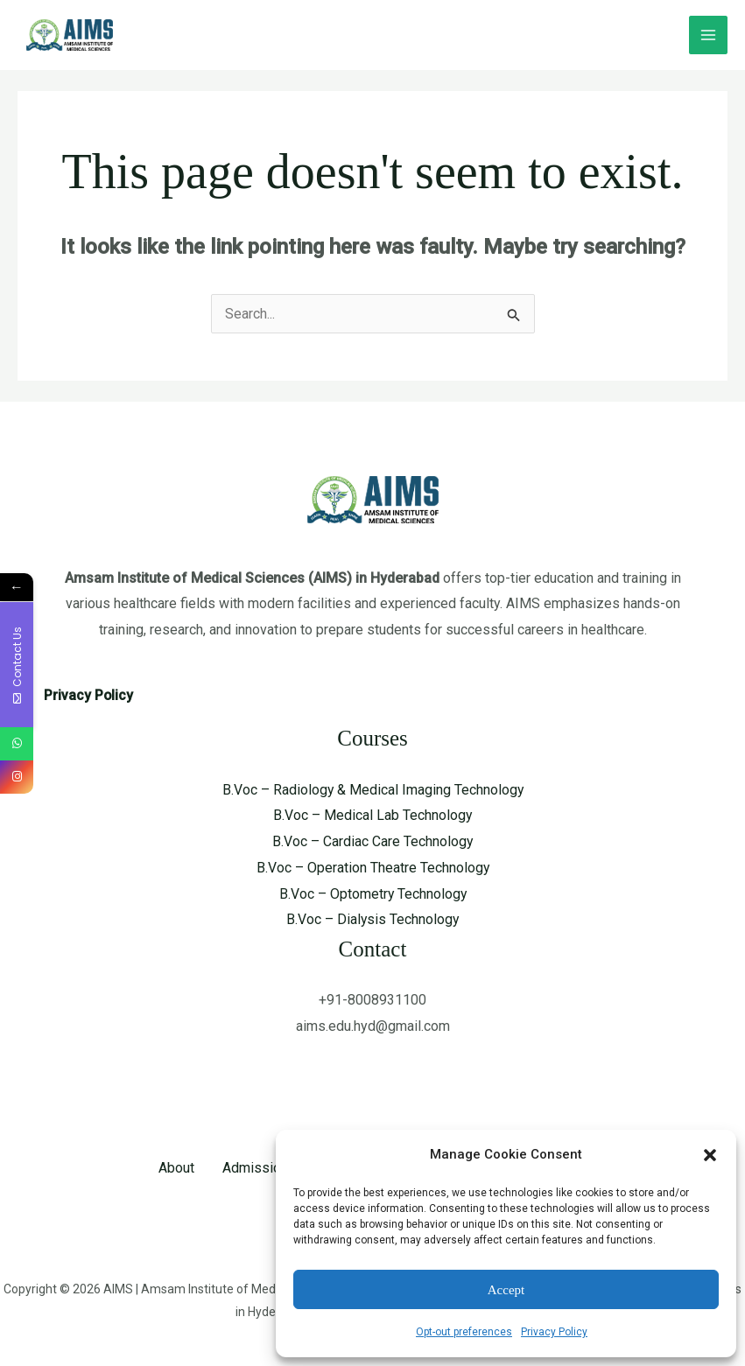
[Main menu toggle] (708, 35)
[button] (710, 1155)
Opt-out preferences (464, 1332)
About (176, 1167)
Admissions (259, 1167)
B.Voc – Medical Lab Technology (373, 815)
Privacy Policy (554, 1332)
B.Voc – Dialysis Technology (372, 919)
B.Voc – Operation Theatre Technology (372, 867)
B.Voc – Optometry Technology (372, 894)
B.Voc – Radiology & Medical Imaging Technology (372, 789)
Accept (506, 1290)
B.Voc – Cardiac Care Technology (373, 841)
